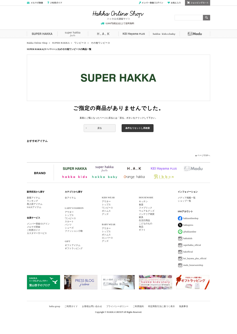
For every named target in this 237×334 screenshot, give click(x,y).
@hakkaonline (189, 231)
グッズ (105, 214)
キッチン (143, 201)
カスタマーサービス (37, 233)
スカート (69, 221)
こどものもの (145, 223)
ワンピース (70, 218)
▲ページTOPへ (202, 155)
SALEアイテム (34, 207)
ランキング (32, 201)
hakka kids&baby (164, 34)
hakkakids (187, 238)
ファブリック (145, 207)
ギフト (142, 230)
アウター (69, 212)
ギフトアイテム (72, 245)
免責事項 (183, 306)
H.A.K (103, 34)
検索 (206, 17)
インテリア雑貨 (146, 214)
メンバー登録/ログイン (151, 2)
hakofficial (188, 251)
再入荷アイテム (34, 204)
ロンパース (107, 238)
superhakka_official (192, 245)
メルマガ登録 (33, 227)
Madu (195, 34)
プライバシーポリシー (117, 306)
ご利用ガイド (54, 2)
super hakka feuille (73, 34)
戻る (99, 128)
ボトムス (106, 211)
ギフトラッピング (74, 248)
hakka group (54, 306)
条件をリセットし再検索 (137, 128)
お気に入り (174, 2)
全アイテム (70, 197)
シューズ (69, 228)
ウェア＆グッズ (146, 211)
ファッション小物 (74, 231)
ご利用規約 (138, 306)
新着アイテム (33, 197)
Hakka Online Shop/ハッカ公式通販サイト (118, 15)
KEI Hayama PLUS (134, 34)
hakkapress (188, 225)
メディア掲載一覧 (187, 197)
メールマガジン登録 (35, 2)
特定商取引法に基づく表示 (161, 306)
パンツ (68, 224)
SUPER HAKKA (42, 34)
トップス (69, 215)
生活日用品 (144, 220)
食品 (141, 226)
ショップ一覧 (184, 201)
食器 (141, 204)
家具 (141, 217)
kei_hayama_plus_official (194, 258)
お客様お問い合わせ (92, 306)
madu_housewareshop (193, 265)
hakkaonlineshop (190, 218)
